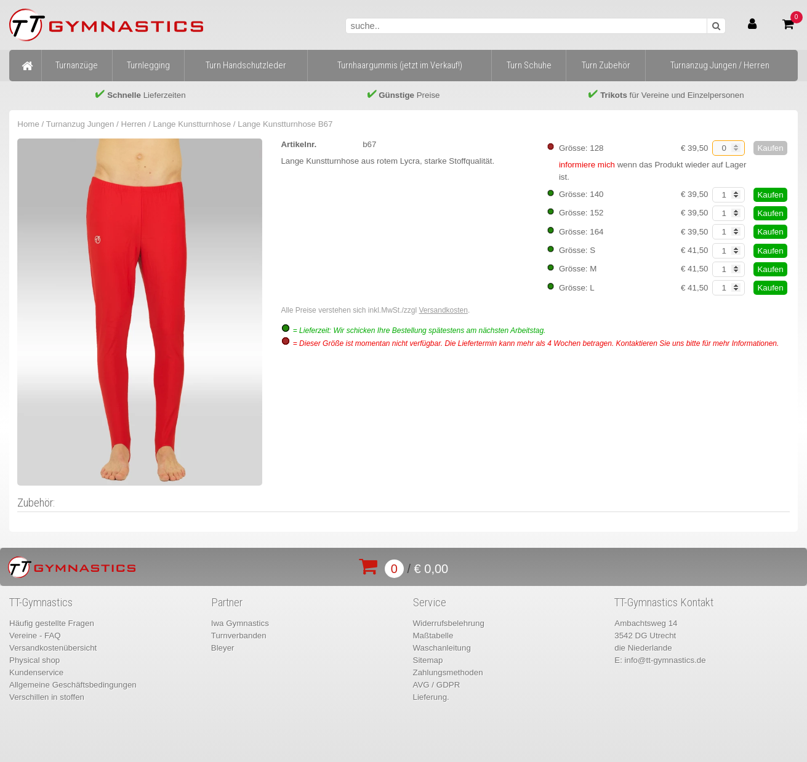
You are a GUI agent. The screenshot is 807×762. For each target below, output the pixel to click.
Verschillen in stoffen (46, 697)
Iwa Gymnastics (240, 623)
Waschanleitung (442, 647)
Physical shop (34, 660)
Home (28, 124)
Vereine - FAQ (35, 635)
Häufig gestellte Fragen (51, 623)
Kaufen (770, 148)
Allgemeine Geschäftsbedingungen (73, 684)
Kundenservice (36, 672)
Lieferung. (431, 697)
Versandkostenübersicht (53, 647)
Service (429, 602)
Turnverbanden (239, 635)
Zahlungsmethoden (448, 672)
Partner (227, 602)
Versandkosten (443, 310)
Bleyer (223, 647)
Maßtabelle (433, 635)
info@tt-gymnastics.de (665, 660)
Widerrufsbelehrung (448, 623)
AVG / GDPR (436, 684)
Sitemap (428, 660)
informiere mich (587, 164)
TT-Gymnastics (41, 602)
